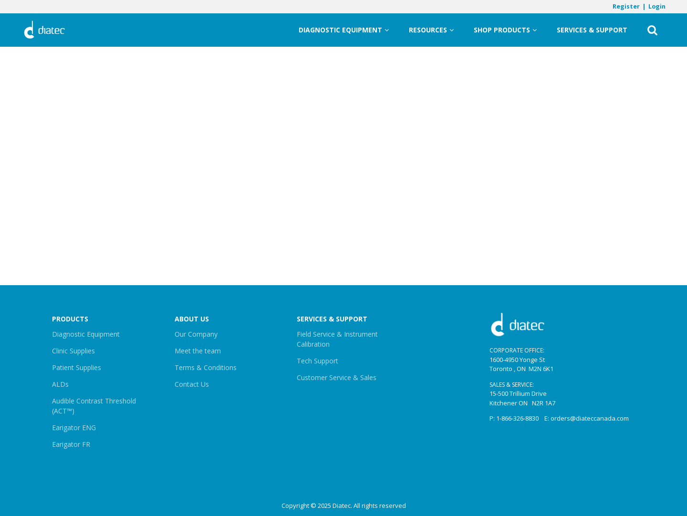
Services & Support (592, 29)
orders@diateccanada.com (590, 418)
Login (657, 6)
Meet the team (198, 350)
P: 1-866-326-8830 (514, 418)
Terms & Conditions (206, 367)
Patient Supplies (76, 367)
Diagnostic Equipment (344, 30)
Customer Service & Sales (336, 377)
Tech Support (317, 360)
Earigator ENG (74, 427)
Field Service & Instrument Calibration (337, 339)
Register (626, 6)
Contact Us (192, 384)
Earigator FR (71, 444)
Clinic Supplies (73, 350)
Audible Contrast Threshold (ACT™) (94, 405)
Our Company (196, 334)
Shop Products (505, 30)
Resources (431, 30)
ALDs (60, 384)
